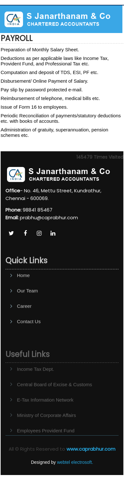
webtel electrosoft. (75, 462)
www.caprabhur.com (90, 449)
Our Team (27, 305)
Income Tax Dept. (35, 379)
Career (24, 321)
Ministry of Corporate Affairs (46, 425)
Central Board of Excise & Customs (54, 394)
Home (23, 290)
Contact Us (29, 336)
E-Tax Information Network (45, 410)
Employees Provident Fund (45, 440)
